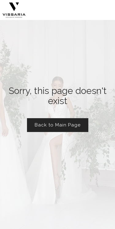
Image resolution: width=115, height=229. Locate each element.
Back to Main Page (58, 125)
